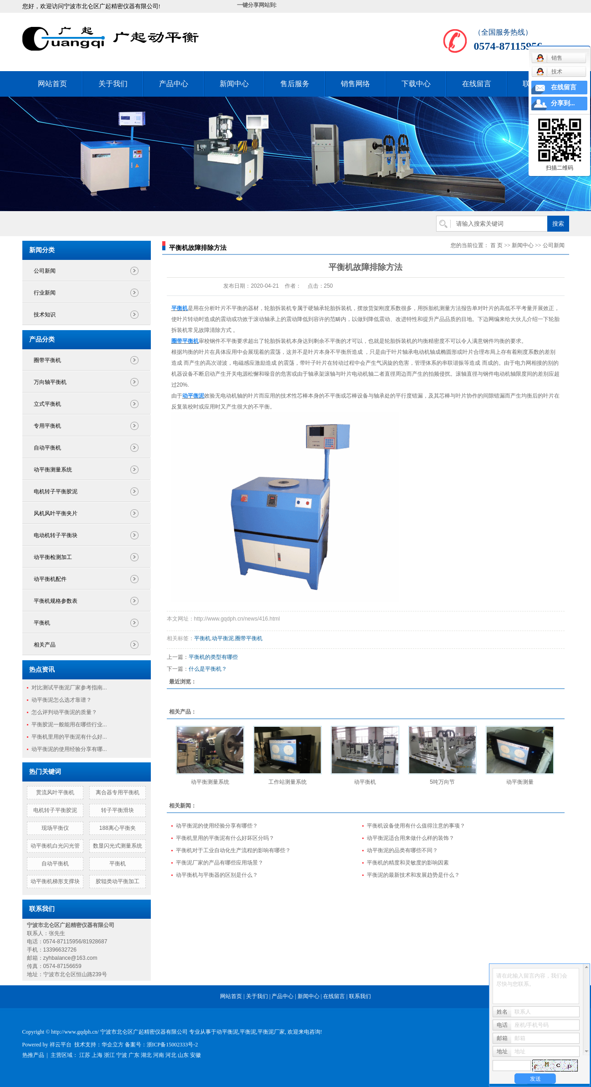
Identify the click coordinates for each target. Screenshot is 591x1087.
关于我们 (113, 84)
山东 (183, 1055)
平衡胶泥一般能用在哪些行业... (69, 724)
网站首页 (52, 84)
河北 (170, 1055)
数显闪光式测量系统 (117, 846)
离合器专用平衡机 (117, 792)
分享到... (563, 103)
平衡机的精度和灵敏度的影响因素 (408, 862)
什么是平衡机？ (208, 669)
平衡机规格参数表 (55, 601)
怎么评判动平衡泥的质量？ (64, 712)
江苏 (84, 1055)
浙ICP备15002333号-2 (172, 1044)
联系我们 (360, 996)
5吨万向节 (442, 782)
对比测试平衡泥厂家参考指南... (69, 687)
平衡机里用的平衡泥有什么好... (69, 737)
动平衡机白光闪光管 (55, 846)
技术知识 (45, 314)
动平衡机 (365, 782)
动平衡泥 (223, 638)
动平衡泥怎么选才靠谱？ (61, 700)
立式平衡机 (47, 404)
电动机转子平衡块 (55, 535)
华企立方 (112, 1044)
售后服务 (294, 84)
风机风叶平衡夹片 (55, 513)
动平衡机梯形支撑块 (55, 881)
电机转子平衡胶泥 (55, 491)
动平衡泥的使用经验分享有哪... (69, 749)
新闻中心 (234, 84)
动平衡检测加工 (53, 557)
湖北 (146, 1055)
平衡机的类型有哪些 (213, 657)
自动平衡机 (47, 448)
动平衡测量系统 (53, 469)
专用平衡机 (47, 426)
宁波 (121, 1055)
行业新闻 (45, 293)
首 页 (496, 245)
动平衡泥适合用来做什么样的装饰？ (410, 838)
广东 (133, 1055)
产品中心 (173, 84)
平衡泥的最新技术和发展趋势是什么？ (413, 875)
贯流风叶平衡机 (55, 792)
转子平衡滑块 (117, 810)
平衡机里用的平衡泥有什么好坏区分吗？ (225, 838)
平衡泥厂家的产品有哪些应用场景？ (219, 862)
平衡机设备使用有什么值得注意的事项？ (416, 826)
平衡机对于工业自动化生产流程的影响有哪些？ (233, 850)
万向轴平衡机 (50, 382)
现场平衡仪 (55, 828)
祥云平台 (61, 1044)
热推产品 (33, 1055)
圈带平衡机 (47, 360)
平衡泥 (248, 1032)
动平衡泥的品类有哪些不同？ (402, 850)
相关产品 (45, 645)
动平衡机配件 (50, 579)
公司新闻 (45, 271)
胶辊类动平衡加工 (117, 881)
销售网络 (355, 84)
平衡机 (42, 623)
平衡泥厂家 (271, 1032)
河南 (158, 1055)
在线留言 (476, 84)
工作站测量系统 (287, 782)
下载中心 (416, 84)
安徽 (195, 1055)
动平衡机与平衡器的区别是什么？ (217, 875)
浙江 (109, 1055)
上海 (97, 1055)
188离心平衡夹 (117, 828)
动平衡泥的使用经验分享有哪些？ (217, 826)
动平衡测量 (520, 782)
